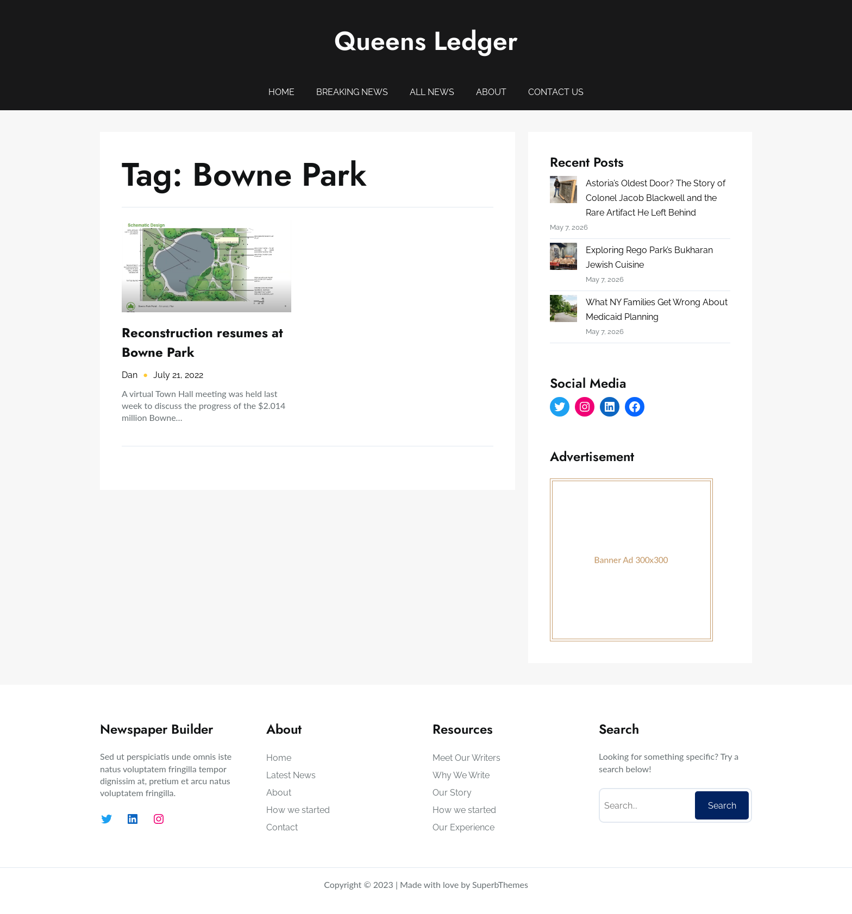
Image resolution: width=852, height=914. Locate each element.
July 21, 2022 (178, 375)
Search (722, 805)
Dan (129, 375)
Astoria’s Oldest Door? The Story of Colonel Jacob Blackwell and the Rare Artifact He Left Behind (655, 198)
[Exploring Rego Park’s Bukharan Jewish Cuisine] (563, 258)
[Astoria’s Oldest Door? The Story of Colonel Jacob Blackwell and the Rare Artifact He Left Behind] (563, 191)
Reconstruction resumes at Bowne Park (202, 342)
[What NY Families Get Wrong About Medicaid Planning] (563, 310)
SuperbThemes (500, 884)
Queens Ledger (426, 41)
